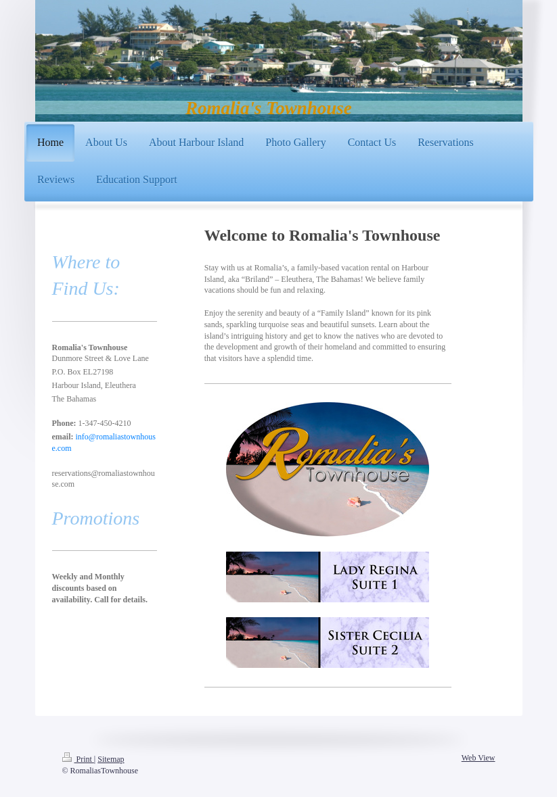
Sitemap (110, 759)
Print (78, 759)
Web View (478, 758)
